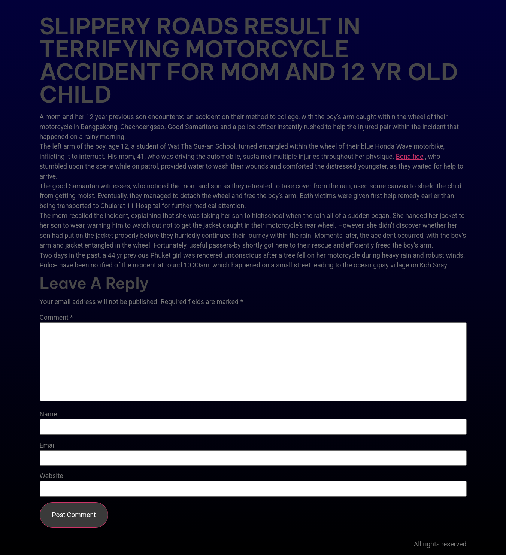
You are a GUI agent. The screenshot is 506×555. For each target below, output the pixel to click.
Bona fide (410, 156)
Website (51, 476)
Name (48, 414)
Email (48, 445)
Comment (56, 318)
